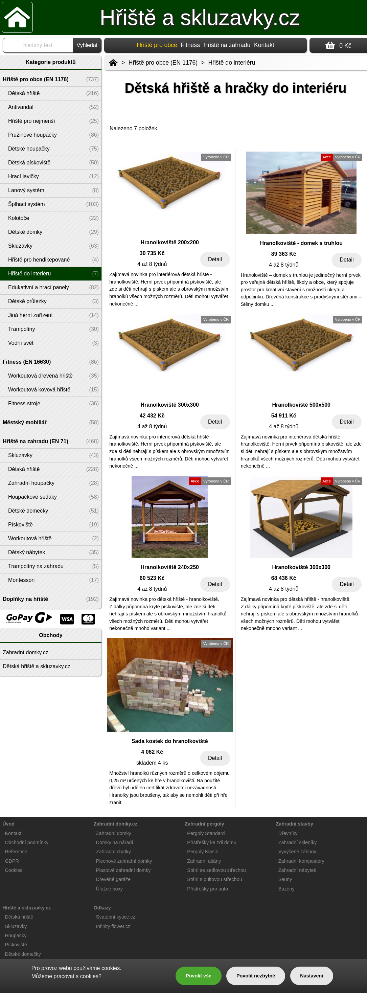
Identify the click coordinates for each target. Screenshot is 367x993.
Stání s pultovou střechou (214, 879)
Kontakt (264, 45)
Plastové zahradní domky (123, 870)
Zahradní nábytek (297, 870)
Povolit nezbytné (255, 975)
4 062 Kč (152, 752)
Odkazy (102, 907)
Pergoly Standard (206, 833)
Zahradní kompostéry (301, 861)
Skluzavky (16, 926)
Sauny (285, 879)
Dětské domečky (23, 954)
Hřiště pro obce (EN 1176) (163, 62)
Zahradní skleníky (297, 842)
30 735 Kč (152, 253)
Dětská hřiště (19, 917)
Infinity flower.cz (113, 926)
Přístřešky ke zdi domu (211, 842)
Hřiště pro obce (157, 45)
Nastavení (311, 975)
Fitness (190, 45)
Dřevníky (288, 833)
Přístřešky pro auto (207, 889)
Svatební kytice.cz (115, 917)
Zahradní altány (204, 861)
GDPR (12, 861)
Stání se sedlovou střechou (216, 870)
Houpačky (15, 935)
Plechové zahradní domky (124, 861)
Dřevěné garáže (113, 879)
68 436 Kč (283, 578)
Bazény (286, 889)
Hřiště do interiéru (231, 62)
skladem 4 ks (152, 763)
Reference (16, 851)
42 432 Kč (152, 416)
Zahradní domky (113, 833)
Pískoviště (16, 944)
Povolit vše (198, 975)
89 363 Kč (283, 254)
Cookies (13, 870)
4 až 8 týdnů (152, 264)
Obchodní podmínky (26, 842)
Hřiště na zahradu (227, 45)
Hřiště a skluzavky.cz (200, 17)
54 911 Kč (283, 416)
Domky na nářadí (114, 842)
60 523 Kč (152, 578)
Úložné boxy (109, 889)
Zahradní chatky (113, 851)
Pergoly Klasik (202, 851)
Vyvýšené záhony (297, 851)
